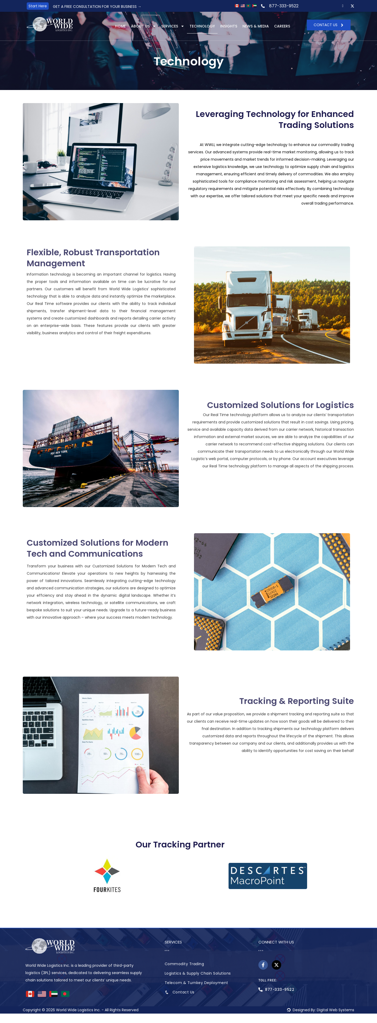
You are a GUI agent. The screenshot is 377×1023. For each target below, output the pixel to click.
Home (120, 26)
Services (172, 26)
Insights (228, 26)
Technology (202, 26)
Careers (282, 26)
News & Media (255, 26)
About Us (143, 26)
